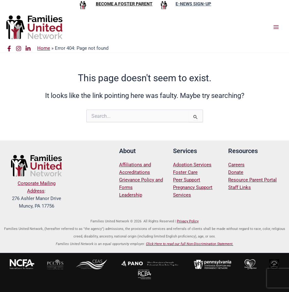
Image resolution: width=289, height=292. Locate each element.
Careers (236, 165)
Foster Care (185, 172)
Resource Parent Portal (252, 180)
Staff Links (239, 187)
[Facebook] (9, 48)
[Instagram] (18, 48)
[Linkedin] (28, 48)
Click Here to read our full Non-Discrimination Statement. (189, 244)
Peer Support (186, 180)
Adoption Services (192, 165)
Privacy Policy (188, 221)
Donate (235, 172)
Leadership (130, 195)
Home (43, 48)
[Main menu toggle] (276, 27)
